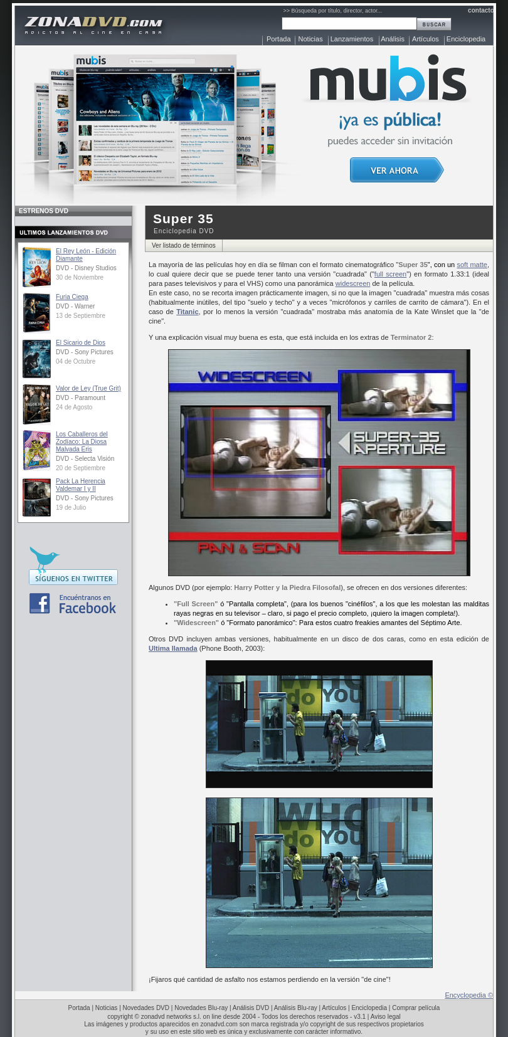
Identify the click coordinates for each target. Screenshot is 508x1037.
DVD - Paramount (80, 397)
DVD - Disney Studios (86, 268)
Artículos (425, 39)
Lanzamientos (352, 39)
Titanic (187, 311)
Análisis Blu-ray (295, 1007)
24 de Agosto (74, 407)
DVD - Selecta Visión (85, 458)
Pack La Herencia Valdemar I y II (80, 485)
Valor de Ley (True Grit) (88, 388)
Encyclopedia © (469, 995)
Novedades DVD (146, 1007)
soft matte (472, 264)
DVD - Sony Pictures (85, 352)
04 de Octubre (75, 361)
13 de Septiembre (80, 315)
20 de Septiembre (80, 468)
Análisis (393, 39)
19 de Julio (71, 507)
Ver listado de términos (184, 245)
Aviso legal (386, 1016)
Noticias (311, 39)
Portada (279, 39)
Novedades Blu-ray (201, 1007)
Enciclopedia (466, 39)
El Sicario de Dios (80, 342)
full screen (390, 274)
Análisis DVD (251, 1007)
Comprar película (416, 1007)
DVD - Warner (75, 306)
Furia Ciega (72, 296)
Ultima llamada (173, 648)
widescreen (353, 283)
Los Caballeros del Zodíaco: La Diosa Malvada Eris (82, 442)
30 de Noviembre (79, 277)
